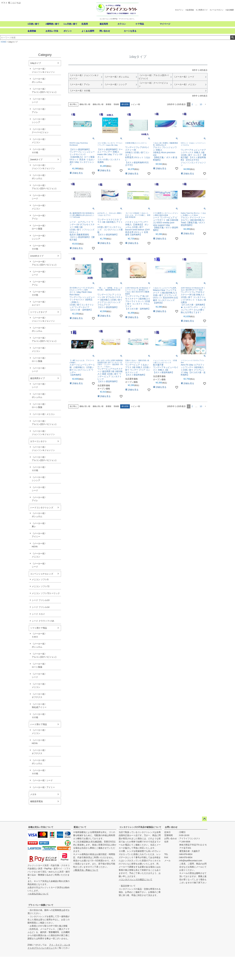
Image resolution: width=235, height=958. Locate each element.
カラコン (122, 24)
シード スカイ (38, 614)
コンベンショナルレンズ (41, 574)
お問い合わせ (171, 827)
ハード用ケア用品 (38, 724)
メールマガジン (217, 10)
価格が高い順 (98, 104)
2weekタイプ (36, 159)
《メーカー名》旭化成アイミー (39, 705)
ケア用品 (139, 24)
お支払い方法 (52, 31)
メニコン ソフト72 (40, 586)
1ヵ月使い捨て (70, 24)
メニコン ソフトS (40, 579)
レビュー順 (135, 104)
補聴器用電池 (36, 801)
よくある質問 (88, 31)
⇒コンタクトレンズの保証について (135, 879)
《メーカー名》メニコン (39, 141)
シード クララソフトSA (43, 621)
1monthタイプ (36, 256)
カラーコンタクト (38, 441)
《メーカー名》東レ (39, 525)
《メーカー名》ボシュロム (39, 80)
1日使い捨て (33, 24)
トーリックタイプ (38, 312)
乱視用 (85, 24)
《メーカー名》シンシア (39, 120)
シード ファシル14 (40, 607)
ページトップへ (204, 819)
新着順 (108, 104)
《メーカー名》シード (39, 100)
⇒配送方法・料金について (85, 870)
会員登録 (190, 10)
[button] (205, 104)
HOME (3, 42)
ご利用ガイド (202, 10)
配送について (80, 827)
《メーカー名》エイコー (39, 303)
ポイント (68, 31)
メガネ (33, 794)
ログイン (179, 10)
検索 (232, 37)
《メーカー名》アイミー (39, 535)
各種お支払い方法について (40, 827)
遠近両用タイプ (37, 378)
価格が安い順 (84, 104)
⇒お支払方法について (38, 894)
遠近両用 (104, 24)
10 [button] (201, 104)
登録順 (116, 104)
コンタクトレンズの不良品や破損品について (140, 827)
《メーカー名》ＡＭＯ (39, 635)
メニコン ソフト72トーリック (46, 593)
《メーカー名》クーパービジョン (40, 130)
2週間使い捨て (52, 24)
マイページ (165, 24)
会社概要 (230, 10)
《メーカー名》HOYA (39, 545)
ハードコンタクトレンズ (41, 507)
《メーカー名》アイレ (39, 110)
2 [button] (192, 104)
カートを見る (130, 31)
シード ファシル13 (40, 600)
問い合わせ (105, 31)
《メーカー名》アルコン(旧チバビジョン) (44, 90)
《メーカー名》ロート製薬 (39, 227)
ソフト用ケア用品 (38, 628)
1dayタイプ (35, 63)
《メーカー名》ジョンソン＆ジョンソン (43, 70)
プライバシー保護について (40, 905)
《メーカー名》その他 (39, 151)
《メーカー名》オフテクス (39, 695)
